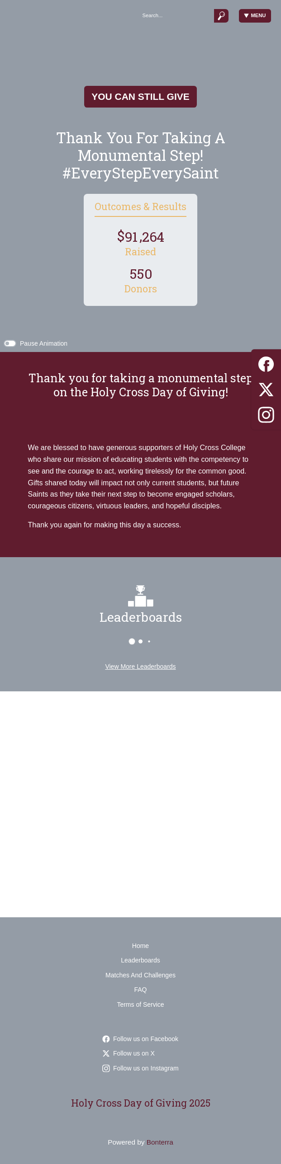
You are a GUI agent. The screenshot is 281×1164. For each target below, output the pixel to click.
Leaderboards (140, 960)
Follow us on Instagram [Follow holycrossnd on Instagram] (140, 1068)
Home (140, 945)
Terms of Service (140, 1004)
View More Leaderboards (140, 666)
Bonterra (160, 1142)
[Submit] (221, 15)
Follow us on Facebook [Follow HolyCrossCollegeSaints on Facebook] (140, 1038)
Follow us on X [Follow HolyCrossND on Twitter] (128, 1053)
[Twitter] (266, 387)
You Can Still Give (140, 96)
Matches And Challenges (140, 975)
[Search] (175, 15)
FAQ (140, 989)
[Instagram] (266, 413)
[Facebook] (266, 362)
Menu (255, 16)
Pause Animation (43, 343)
